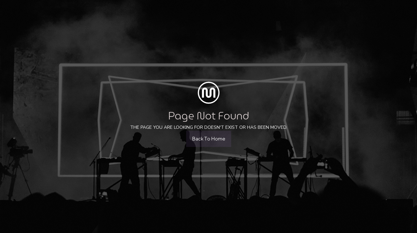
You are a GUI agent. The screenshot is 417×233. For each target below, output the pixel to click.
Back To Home (208, 139)
